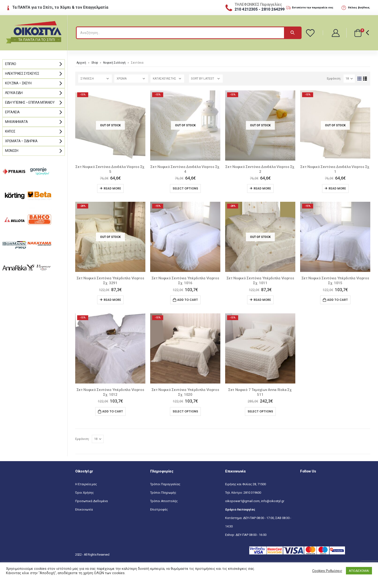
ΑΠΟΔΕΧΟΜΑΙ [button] (359, 570)
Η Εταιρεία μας (86, 484)
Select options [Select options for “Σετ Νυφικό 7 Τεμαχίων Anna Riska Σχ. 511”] (260, 411)
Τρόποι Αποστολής (164, 501)
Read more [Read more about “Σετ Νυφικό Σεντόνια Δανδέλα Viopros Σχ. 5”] (112, 188)
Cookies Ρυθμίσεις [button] (327, 571)
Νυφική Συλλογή (114, 62)
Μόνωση (11, 151)
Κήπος (10, 131)
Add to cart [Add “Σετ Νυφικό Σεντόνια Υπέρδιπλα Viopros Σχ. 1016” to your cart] (187, 300)
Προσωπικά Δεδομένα (91, 501)
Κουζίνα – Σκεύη (18, 83)
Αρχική (81, 62)
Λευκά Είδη (14, 93)
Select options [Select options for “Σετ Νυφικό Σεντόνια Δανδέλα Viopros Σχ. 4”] (185, 188)
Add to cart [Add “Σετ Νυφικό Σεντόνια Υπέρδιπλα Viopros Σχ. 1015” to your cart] (337, 300)
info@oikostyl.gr (272, 501)
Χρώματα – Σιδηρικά (21, 141)
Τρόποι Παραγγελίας (165, 484)
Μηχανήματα (16, 122)
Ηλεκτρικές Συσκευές (22, 73)
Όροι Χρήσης (84, 492)
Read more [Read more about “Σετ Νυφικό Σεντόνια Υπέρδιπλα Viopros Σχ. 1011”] (262, 300)
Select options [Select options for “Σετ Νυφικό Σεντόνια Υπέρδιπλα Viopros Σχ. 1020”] (185, 411)
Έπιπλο (10, 64)
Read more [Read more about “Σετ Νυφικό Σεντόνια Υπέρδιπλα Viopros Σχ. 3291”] (112, 300)
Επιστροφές (159, 509)
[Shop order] (206, 78)
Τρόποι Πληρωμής (163, 492)
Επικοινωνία (84, 509)
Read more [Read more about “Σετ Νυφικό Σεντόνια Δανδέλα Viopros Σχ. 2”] (262, 188)
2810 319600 (252, 492)
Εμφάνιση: (334, 78)
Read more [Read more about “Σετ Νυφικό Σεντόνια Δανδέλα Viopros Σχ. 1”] (337, 188)
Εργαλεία (12, 112)
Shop (94, 62)
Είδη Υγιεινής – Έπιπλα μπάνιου (30, 102)
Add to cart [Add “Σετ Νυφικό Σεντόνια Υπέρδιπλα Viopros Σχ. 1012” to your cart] (112, 411)
